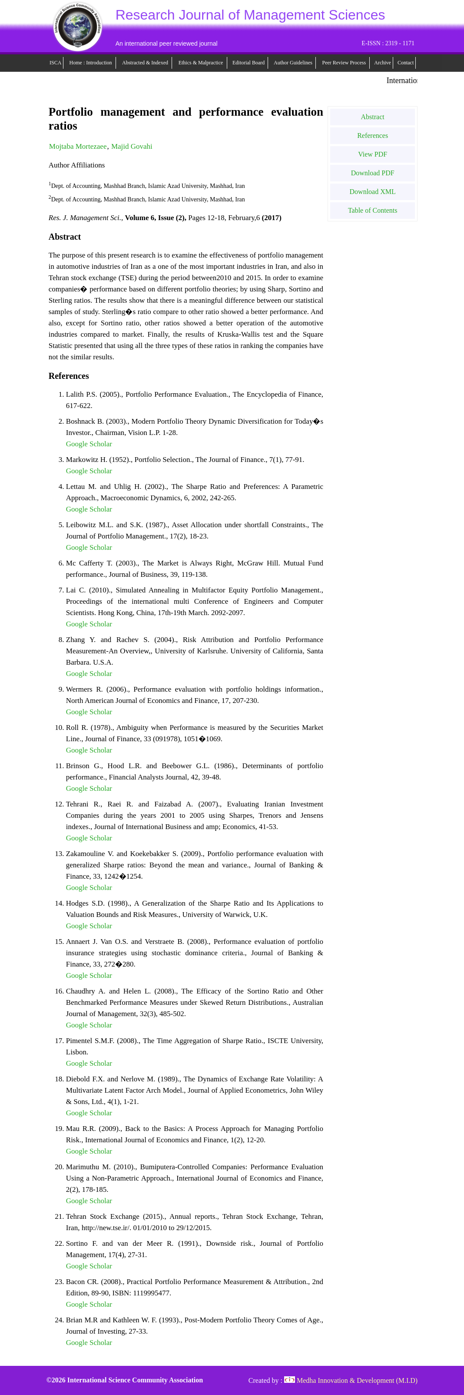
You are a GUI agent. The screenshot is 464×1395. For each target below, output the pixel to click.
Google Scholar (89, 444)
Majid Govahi (131, 146)
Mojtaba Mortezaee (78, 146)
